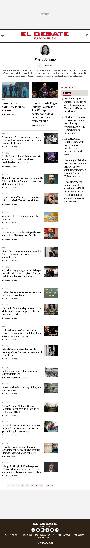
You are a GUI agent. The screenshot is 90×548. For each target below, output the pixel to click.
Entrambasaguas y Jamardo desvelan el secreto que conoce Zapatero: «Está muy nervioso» (75, 105)
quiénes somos (11, 535)
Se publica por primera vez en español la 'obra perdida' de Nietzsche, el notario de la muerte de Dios (22, 181)
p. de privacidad (64, 535)
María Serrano (6, 114)
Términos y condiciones (44, 535)
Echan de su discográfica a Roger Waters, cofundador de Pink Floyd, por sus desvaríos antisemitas (21, 333)
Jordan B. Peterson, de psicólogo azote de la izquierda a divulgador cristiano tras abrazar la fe (21, 311)
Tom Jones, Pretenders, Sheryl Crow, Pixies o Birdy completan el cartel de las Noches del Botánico (22, 140)
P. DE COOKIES (79, 535)
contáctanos (26, 535)
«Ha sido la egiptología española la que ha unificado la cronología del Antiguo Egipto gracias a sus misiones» (21, 273)
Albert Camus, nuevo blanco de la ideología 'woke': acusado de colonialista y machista (22, 352)
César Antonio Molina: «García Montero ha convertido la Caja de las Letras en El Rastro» (20, 409)
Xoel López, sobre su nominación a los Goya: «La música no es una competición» (21, 254)
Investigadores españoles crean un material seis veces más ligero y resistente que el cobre (74, 146)
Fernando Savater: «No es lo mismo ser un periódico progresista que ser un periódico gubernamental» (21, 428)
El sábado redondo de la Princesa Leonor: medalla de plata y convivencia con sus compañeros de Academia (75, 125)
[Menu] (2, 35)
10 (48, 485)
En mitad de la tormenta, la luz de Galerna (13, 107)
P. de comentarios (45, 538)
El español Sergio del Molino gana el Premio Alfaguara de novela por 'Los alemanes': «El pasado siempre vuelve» (21, 469)
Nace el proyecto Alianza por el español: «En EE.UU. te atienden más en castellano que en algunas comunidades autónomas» (75, 192)
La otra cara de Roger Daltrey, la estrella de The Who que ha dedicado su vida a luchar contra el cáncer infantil (44, 112)
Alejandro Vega (15, 378)
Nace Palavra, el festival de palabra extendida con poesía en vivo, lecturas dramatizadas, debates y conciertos (21, 450)
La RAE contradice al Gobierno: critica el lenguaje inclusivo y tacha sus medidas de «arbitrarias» (22, 159)
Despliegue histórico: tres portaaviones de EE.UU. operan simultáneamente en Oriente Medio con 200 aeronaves (75, 168)
